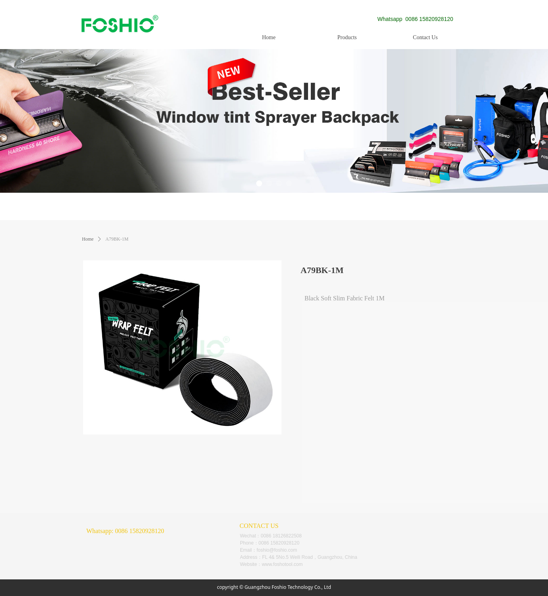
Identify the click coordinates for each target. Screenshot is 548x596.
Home (87, 239)
